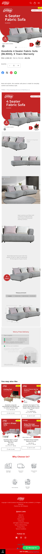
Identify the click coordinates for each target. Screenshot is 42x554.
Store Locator (21, 519)
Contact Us (21, 517)
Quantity (3, 64)
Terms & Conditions (21, 529)
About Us (21, 515)
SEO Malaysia (24, 506)
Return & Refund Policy (21, 525)
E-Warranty (21, 521)
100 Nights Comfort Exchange (21, 523)
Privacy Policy (21, 527)
